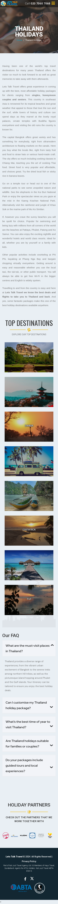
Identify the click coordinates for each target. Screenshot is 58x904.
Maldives (29, 564)
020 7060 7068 (40, 3)
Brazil (29, 460)
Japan (29, 391)
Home (19, 40)
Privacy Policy (29, 861)
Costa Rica (29, 529)
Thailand (29, 495)
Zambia (29, 425)
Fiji (29, 599)
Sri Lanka (29, 356)
